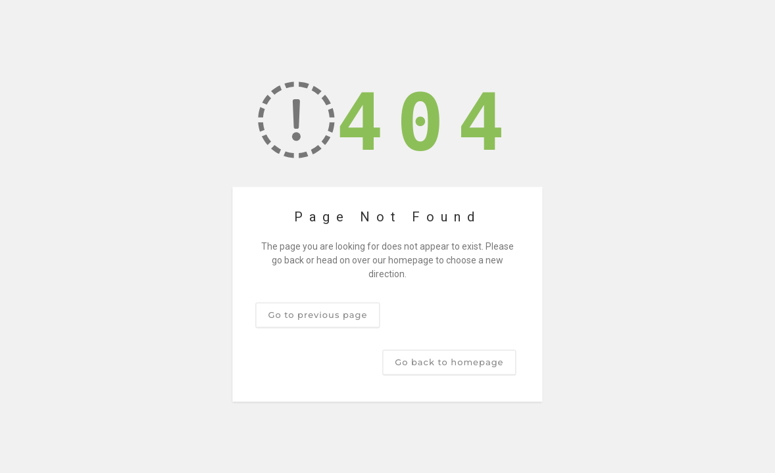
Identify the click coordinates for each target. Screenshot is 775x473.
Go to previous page (317, 314)
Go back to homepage (449, 362)
